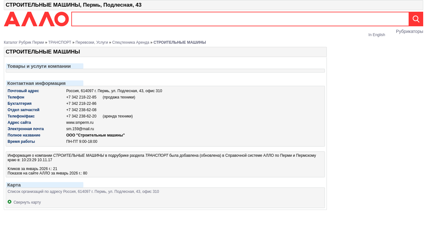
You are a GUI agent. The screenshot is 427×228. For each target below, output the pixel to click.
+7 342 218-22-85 (81, 97)
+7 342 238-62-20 (81, 116)
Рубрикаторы (409, 31)
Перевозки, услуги (91, 42)
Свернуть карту (24, 202)
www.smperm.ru (80, 122)
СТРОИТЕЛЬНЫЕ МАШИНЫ (179, 42)
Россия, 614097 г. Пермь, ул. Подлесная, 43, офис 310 (114, 91)
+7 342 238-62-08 (81, 110)
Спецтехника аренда (130, 42)
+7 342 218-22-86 (81, 103)
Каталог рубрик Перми (24, 42)
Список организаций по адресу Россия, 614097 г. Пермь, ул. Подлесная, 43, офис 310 (83, 191)
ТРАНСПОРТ (59, 42)
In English (376, 35)
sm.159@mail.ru (80, 129)
